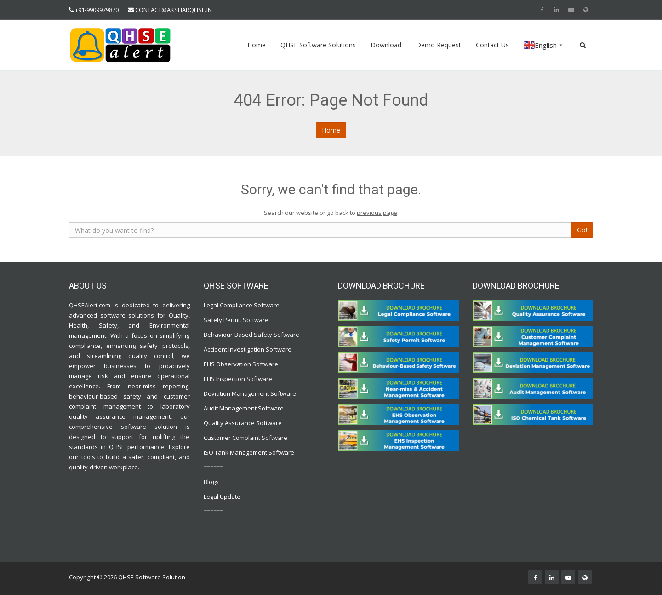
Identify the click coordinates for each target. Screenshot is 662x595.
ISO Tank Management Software (250, 452)
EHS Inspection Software (238, 379)
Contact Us (492, 44)
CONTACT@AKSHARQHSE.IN (173, 10)
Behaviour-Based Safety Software (251, 334)
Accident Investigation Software (247, 349)
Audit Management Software (244, 408)
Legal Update (222, 496)
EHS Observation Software (241, 364)
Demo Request (438, 44)
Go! (582, 229)
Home (256, 44)
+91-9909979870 (97, 10)
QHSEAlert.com (89, 305)
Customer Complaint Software (245, 437)
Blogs (211, 482)
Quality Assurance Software (243, 423)
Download (386, 44)
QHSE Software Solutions (318, 44)
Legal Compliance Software (242, 305)
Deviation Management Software (250, 393)
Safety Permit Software (236, 320)
